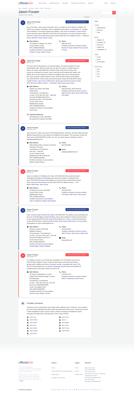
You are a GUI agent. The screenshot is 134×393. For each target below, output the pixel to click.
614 (98, 71)
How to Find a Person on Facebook (94, 373)
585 (98, 69)
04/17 (85, 369)
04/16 (89, 369)
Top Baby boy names (90, 375)
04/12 (93, 371)
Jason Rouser (64, 331)
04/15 (93, 369)
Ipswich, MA (100, 47)
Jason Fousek (32, 320)
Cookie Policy (79, 374)
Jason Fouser (42, 81)
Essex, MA (100, 45)
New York (99, 30)
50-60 (98, 59)
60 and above (101, 62)
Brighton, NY (100, 40)
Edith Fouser (51, 81)
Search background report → (77, 22)
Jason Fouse (32, 333)
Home (53, 367)
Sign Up (113, 3)
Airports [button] (90, 3)
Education (65, 3)
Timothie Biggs (38, 217)
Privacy (77, 370)
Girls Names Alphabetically (92, 377)
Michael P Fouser (37, 38)
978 (98, 76)
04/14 (85, 371)
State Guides (42, 3)
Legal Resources (54, 3)
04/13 (89, 371)
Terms (76, 367)
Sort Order (86, 17)
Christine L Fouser (75, 31)
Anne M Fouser (31, 262)
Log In (106, 3)
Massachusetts (101, 28)
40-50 (98, 57)
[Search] (102, 12)
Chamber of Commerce (78, 3)
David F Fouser (47, 38)
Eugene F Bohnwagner (44, 178)
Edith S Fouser (32, 81)
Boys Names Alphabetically (92, 381)
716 (98, 74)
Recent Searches (89, 367)
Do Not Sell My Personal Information (63, 370)
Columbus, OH (101, 42)
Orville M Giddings (49, 217)
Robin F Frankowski (54, 266)
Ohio (98, 32)
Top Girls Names (89, 379)
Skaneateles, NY (101, 49)
